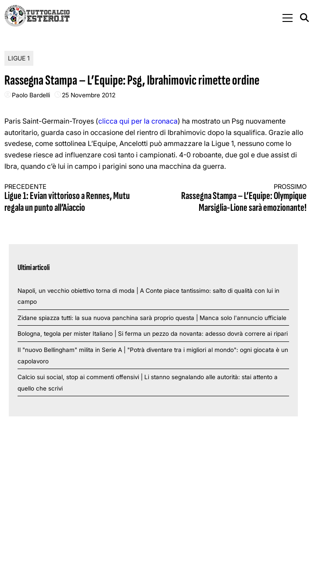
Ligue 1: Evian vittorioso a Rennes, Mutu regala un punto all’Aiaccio (72, 198)
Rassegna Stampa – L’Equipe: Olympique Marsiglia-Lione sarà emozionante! (239, 198)
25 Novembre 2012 (88, 95)
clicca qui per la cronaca (138, 121)
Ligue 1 (19, 58)
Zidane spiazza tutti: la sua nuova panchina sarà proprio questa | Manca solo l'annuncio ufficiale (152, 317)
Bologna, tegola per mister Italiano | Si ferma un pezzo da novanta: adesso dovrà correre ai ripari (153, 333)
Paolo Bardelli (31, 95)
